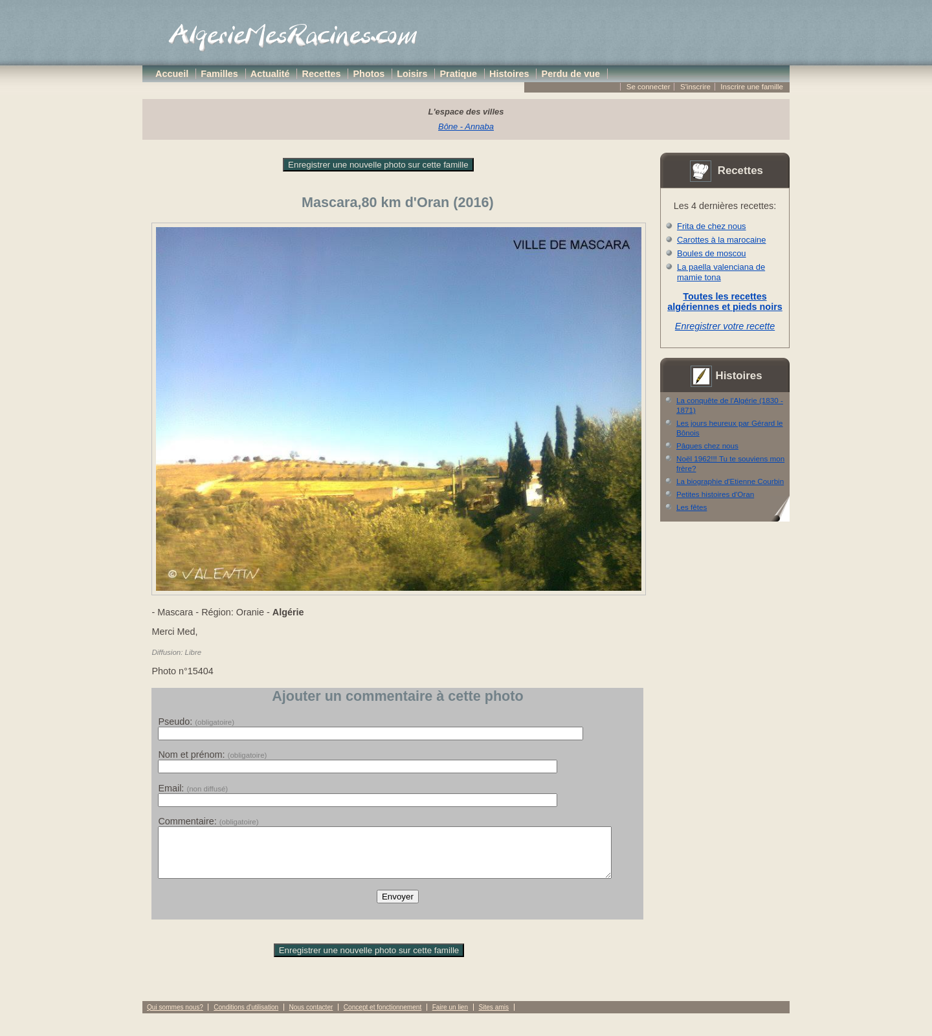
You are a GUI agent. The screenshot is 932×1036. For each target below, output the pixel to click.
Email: (193, 788)
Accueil (171, 74)
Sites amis (493, 1016)
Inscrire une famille (751, 87)
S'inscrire (695, 87)
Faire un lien (450, 1016)
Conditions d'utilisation (246, 1016)
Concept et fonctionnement (382, 1016)
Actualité (270, 74)
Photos (369, 74)
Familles (219, 74)
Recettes (321, 74)
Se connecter (649, 87)
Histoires (509, 74)
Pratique (458, 74)
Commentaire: (208, 821)
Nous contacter (311, 1016)
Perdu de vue (571, 74)
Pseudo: (196, 721)
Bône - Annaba (466, 126)
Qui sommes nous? (175, 1016)
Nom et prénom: (212, 754)
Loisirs (412, 74)
